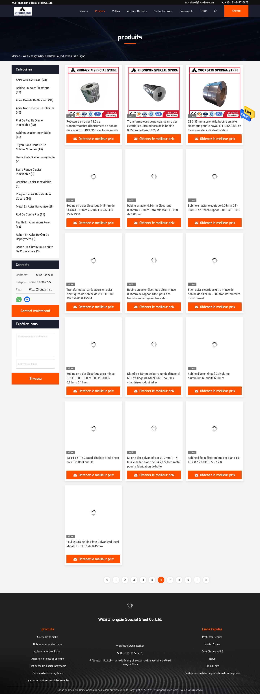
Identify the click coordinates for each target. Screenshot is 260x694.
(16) (33, 135)
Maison (81, 11)
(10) (33, 196)
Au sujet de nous (134, 11)
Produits (98, 11)
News (212, 658)
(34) (34, 100)
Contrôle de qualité (212, 651)
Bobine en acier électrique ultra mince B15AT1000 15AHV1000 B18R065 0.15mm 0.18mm (90, 378)
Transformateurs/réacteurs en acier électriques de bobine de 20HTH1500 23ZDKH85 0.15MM (90, 294)
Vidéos (114, 11)
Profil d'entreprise (212, 637)
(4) (35, 159)
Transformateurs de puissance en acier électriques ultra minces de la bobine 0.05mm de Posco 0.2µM (152, 126)
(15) (31, 147)
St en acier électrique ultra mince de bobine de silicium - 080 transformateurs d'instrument (214, 294)
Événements (184, 11)
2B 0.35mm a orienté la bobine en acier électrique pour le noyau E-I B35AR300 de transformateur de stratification (214, 126)
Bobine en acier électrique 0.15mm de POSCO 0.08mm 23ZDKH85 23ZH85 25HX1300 (90, 210)
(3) (32, 237)
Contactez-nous (160, 11)
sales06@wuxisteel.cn (199, 2)
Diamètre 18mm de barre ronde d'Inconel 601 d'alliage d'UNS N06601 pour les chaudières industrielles (153, 378)
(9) (28, 172)
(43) (32, 90)
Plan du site (212, 666)
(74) (31, 80)
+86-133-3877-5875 (235, 2)
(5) (33, 184)
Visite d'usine (212, 644)
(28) (34, 206)
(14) (32, 225)
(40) (35, 110)
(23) (30, 123)
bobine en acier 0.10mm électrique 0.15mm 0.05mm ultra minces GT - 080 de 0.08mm (152, 210)
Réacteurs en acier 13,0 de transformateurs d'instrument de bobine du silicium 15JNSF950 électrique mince (92, 126)
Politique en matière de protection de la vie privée (212, 673)
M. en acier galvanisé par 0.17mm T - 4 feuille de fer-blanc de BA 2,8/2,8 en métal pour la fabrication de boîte (153, 462)
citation (236, 11)
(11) (30, 214)
